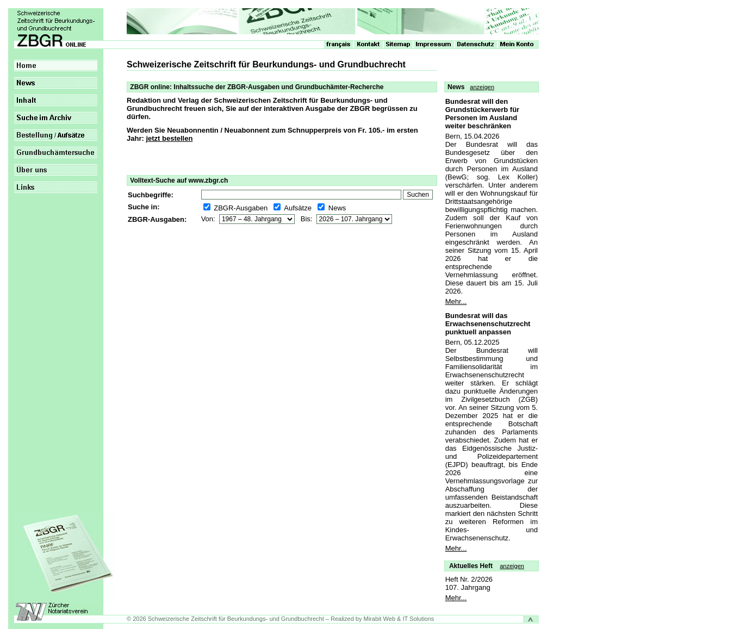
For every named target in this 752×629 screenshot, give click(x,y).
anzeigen (482, 87)
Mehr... (456, 301)
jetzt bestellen (169, 138)
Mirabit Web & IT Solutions (399, 618)
